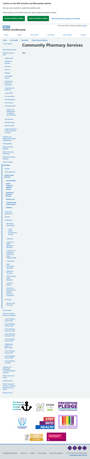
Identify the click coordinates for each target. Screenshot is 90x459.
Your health (34, 35)
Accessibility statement (10, 453)
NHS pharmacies (10, 106)
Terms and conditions (56, 453)
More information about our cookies (66, 18)
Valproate (10, 239)
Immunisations (11, 180)
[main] (45, 220)
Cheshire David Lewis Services (11, 203)
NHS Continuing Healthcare (8, 153)
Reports (7, 217)
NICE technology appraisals (10, 266)
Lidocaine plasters (9, 284)
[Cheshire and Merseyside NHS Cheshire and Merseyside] (14, 28)
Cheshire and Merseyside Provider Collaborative (9, 138)
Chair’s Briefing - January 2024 (10, 340)
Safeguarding (7, 143)
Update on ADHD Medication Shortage (10, 244)
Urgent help (9, 58)
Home (5, 40)
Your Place (50, 35)
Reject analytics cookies (38, 18)
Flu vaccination (10, 96)
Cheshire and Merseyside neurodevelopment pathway (9, 369)
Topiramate (10, 261)
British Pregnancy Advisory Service (9, 186)
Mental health (9, 126)
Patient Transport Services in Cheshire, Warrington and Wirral (9, 386)
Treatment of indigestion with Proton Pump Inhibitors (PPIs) (11, 254)
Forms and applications (8, 213)
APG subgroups (10, 172)
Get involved (67, 35)
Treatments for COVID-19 (10, 89)
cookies (84, 25)
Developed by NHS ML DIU (78, 455)
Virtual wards (7, 310)
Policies (7, 169)
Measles (7, 73)
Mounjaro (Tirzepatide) (10, 224)
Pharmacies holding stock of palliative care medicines (11, 112)
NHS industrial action (9, 50)
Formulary (8, 300)
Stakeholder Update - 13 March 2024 (9, 346)
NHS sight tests (10, 122)
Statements (8, 220)
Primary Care (10, 199)
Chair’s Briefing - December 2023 (10, 335)
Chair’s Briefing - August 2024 (10, 352)
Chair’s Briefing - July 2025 (10, 362)
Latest (19, 35)
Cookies (32, 453)
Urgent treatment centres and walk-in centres (11, 130)
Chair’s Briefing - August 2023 (10, 320)
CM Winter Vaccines (8, 62)
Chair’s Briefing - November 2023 (10, 330)
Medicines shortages (9, 272)
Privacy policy (42, 453)
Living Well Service (8, 77)
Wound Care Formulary (10, 304)
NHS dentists (9, 119)
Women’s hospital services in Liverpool (9, 314)
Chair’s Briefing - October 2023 (10, 325)
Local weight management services (12, 231)
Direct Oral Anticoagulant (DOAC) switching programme (11, 291)
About (6, 35)
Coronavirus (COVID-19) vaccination (9, 83)
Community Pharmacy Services (10, 194)
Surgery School (7, 393)
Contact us (23, 453)
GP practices (9, 103)
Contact (83, 35)
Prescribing (24, 40)
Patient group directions (40, 40)
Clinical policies (7, 162)
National (9, 207)
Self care (7, 66)
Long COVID (9, 93)
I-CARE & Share (8, 381)
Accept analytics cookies (13, 18)
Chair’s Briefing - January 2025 (10, 357)
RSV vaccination (10, 99)
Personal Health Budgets (8, 148)
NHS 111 (7, 70)
